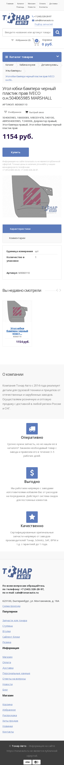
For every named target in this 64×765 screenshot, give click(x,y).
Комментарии (17, 238)
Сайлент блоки (11, 636)
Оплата (42, 3)
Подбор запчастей (44, 24)
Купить (15, 152)
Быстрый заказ (36, 112)
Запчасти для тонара (14, 620)
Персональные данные (16, 673)
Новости (31, 7)
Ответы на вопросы (14, 678)
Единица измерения (20, 251)
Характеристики (20, 228)
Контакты (43, 7)
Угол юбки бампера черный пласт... (17, 331)
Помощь (20, 7)
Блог (5, 689)
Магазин (31, 3)
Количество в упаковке (15, 258)
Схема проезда (11, 606)
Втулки (6, 631)
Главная (9, 3)
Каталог (20, 3)
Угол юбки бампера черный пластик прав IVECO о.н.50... (29, 78)
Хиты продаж (10, 720)
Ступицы (7, 625)
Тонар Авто (19, 745)
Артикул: (12, 272)
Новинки (7, 726)
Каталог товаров (19, 57)
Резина (6, 642)
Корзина (7, 704)
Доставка (53, 3)
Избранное (20, 40)
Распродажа (9, 715)
